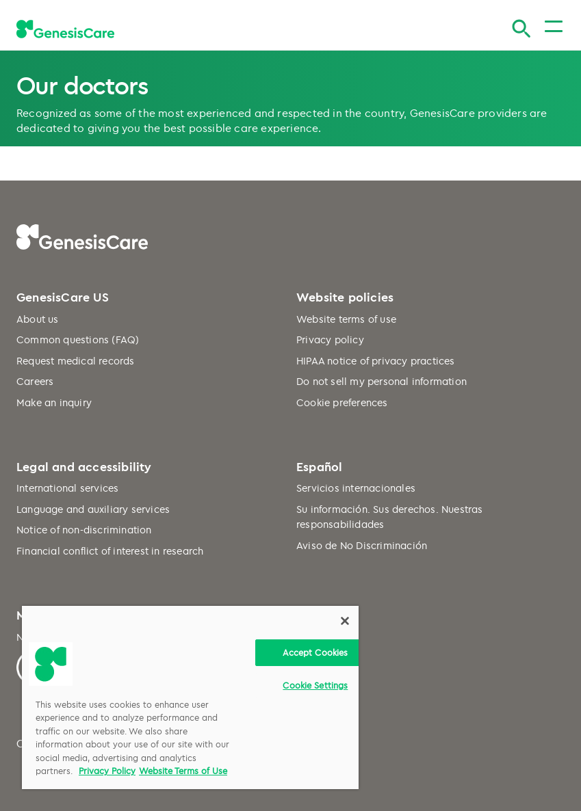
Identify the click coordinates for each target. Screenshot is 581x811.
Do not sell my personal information (381, 381)
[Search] (521, 29)
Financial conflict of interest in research (109, 550)
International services (67, 487)
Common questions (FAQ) (77, 339)
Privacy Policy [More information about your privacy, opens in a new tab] (107, 770)
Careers (34, 381)
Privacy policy (330, 339)
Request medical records (75, 360)
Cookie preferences (342, 402)
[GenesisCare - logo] (65, 29)
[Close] (345, 621)
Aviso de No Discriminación (361, 545)
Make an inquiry (54, 402)
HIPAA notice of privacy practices (375, 360)
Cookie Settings (315, 685)
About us (37, 319)
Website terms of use (346, 319)
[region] (190, 697)
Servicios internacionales (355, 487)
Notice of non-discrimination (84, 529)
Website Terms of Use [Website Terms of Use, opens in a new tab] (183, 770)
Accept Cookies (315, 652)
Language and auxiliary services (93, 509)
